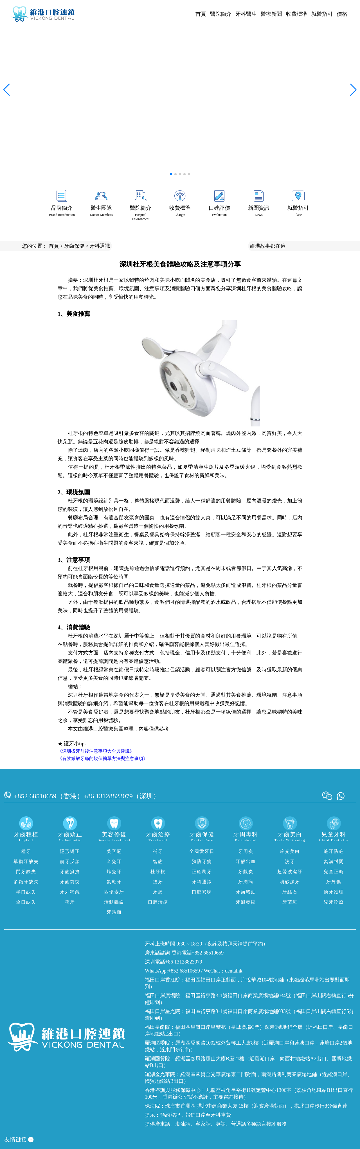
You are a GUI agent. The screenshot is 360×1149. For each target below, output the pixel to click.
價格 (342, 14)
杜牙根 (158, 871)
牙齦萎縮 (246, 902)
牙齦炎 (245, 871)
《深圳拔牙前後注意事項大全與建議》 (96, 751)
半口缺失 (26, 891)
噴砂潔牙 (290, 881)
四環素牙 (114, 891)
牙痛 (158, 891)
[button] (171, 174)
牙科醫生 (246, 14)
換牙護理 (334, 891)
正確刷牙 (202, 871)
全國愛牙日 (202, 851)
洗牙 (290, 861)
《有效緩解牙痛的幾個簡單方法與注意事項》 (103, 758)
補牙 (158, 851)
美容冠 (114, 851)
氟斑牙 (114, 881)
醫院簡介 (220, 14)
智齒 (158, 861)
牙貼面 (114, 912)
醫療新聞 (271, 14)
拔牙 (158, 881)
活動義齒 (114, 902)
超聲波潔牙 (290, 871)
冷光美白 (290, 851)
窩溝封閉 (334, 861)
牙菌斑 (290, 902)
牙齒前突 (70, 881)
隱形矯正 (70, 851)
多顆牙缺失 (26, 881)
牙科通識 (100, 246)
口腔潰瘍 (158, 902)
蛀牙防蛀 (334, 851)
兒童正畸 (334, 871)
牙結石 (290, 891)
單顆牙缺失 (26, 861)
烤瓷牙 (114, 871)
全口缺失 (26, 902)
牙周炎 (245, 851)
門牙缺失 (26, 871)
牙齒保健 (74, 246)
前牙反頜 (70, 861)
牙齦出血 (246, 861)
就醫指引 (322, 14)
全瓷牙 (114, 861)
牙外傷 (333, 881)
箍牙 (70, 902)
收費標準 (296, 14)
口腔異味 (202, 891)
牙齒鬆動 (246, 891)
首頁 (200, 14)
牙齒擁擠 (70, 871)
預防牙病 (202, 861)
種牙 (26, 851)
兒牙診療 (334, 902)
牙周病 (245, 881)
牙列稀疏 (70, 891)
